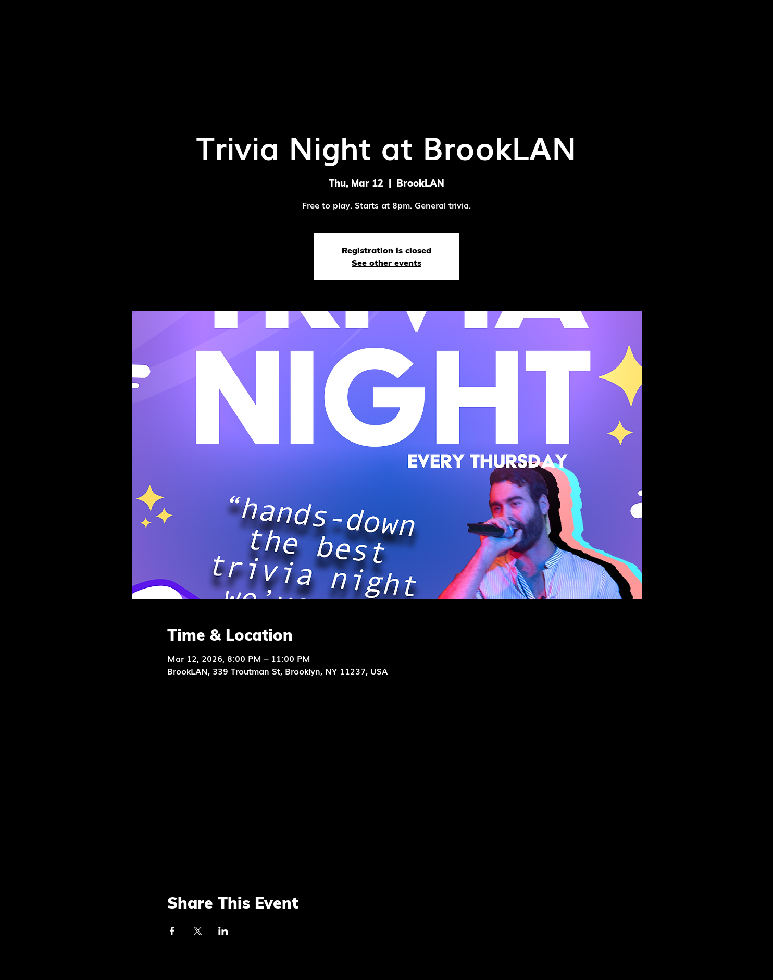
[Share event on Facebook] (172, 931)
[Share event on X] (198, 931)
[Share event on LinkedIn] (223, 931)
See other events (386, 263)
